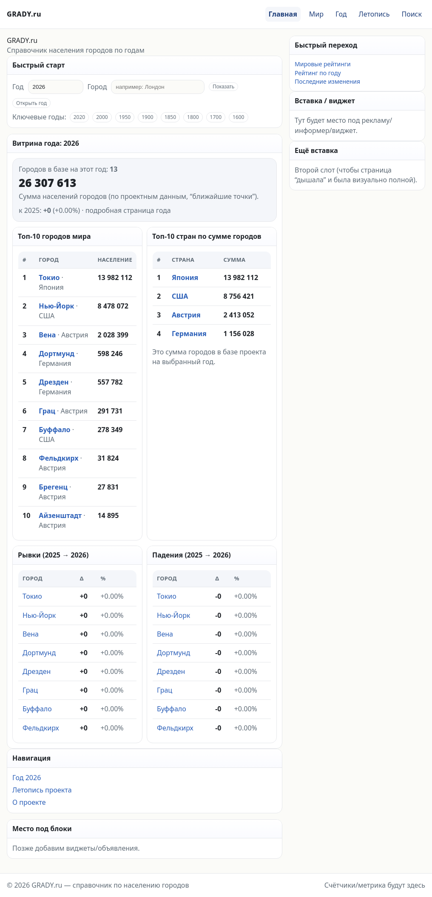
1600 (238, 117)
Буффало (54, 429)
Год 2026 (26, 777)
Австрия (74, 335)
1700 (216, 117)
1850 (170, 117)
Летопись (374, 14)
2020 (79, 117)
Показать (223, 87)
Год (341, 14)
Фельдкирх (58, 458)
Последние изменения (327, 81)
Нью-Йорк (56, 306)
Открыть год (31, 103)
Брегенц (53, 487)
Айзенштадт (60, 515)
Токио (49, 277)
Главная (283, 14)
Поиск (411, 14)
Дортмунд (56, 353)
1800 (193, 117)
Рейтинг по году (318, 73)
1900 (147, 117)
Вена (47, 335)
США (46, 315)
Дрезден (53, 382)
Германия (55, 363)
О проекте (29, 802)
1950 (125, 117)
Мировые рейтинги (323, 64)
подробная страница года (128, 210)
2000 (102, 117)
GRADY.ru (24, 14)
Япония (51, 287)
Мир (316, 14)
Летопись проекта (42, 790)
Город (97, 86)
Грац (47, 411)
